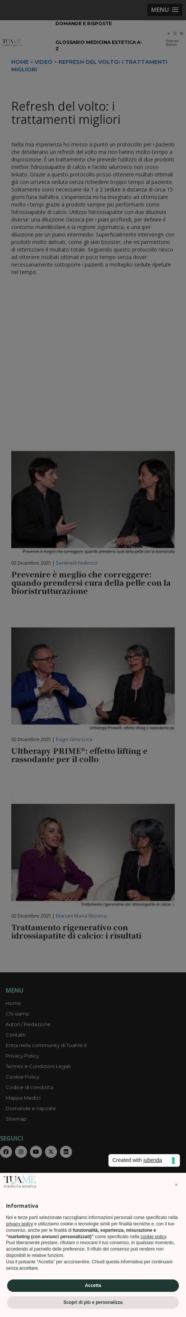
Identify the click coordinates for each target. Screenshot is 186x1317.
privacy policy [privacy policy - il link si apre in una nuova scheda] (19, 1224)
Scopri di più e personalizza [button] (93, 1302)
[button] (176, 1185)
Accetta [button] (93, 1285)
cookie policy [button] (153, 1236)
